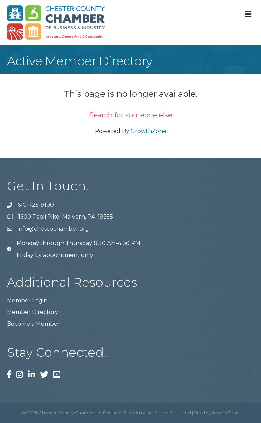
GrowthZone (148, 131)
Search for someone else (130, 115)
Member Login (27, 300)
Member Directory (32, 312)
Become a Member (33, 323)
